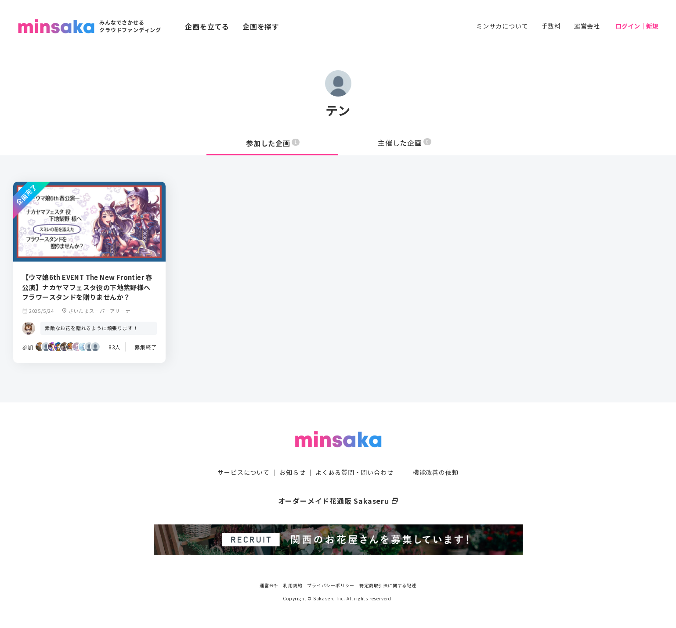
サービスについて (243, 471)
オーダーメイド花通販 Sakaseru (338, 500)
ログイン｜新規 (636, 26)
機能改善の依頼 (436, 471)
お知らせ (292, 471)
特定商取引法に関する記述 (387, 584)
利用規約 (292, 584)
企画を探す (260, 26)
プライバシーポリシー (330, 584)
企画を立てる (207, 26)
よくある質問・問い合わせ (354, 471)
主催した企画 (404, 143)
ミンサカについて (502, 26)
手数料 (550, 26)
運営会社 (587, 26)
